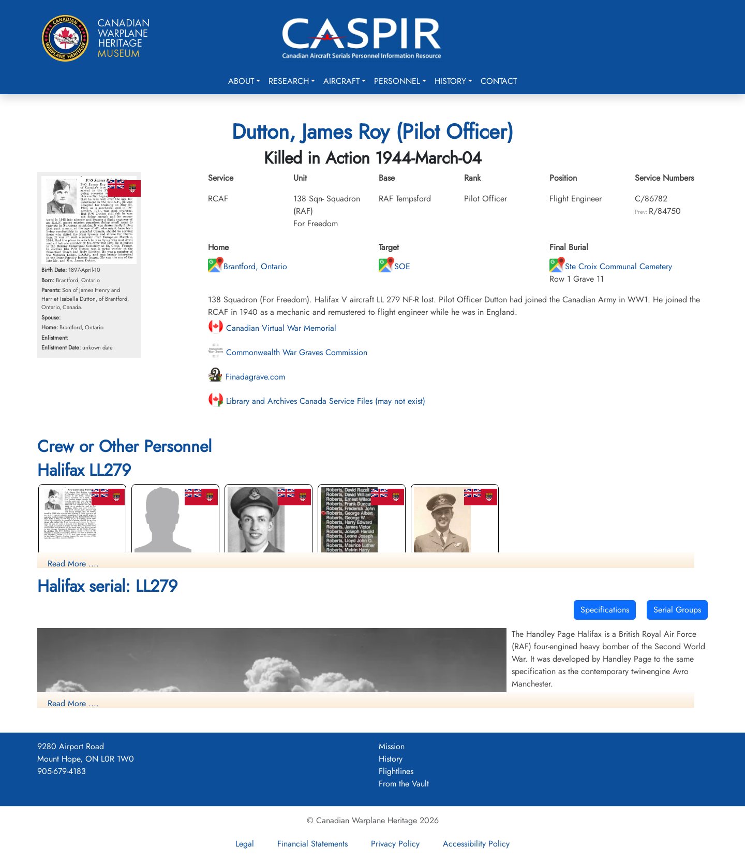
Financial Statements (312, 844)
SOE (394, 266)
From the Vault (404, 784)
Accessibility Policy (476, 844)
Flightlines (396, 771)
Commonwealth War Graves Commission (287, 352)
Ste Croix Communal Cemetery (610, 266)
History (450, 81)
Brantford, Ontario (247, 266)
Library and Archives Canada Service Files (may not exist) (316, 401)
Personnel (397, 81)
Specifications (604, 610)
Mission (392, 746)
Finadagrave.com (246, 377)
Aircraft (341, 81)
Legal (244, 844)
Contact (499, 81)
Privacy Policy (395, 844)
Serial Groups (677, 610)
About (241, 81)
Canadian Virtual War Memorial (272, 328)
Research (289, 81)
